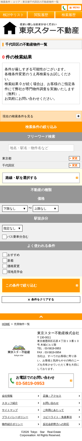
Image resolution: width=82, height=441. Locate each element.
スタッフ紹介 (20, 403)
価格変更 (13, 266)
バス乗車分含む (17, 236)
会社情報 (20, 395)
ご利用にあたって (61, 410)
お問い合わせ (61, 403)
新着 (10, 260)
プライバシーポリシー (20, 417)
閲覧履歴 (41, 15)
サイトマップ (20, 410)
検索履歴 (69, 15)
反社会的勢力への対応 (61, 424)
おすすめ (13, 255)
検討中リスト (13, 15)
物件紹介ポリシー (20, 424)
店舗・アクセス (61, 395)
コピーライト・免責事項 (61, 417)
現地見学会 (15, 271)
